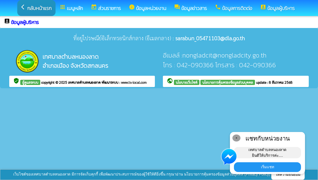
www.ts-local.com (134, 82)
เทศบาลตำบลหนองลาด (85, 82)
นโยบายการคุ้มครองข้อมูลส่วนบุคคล (227, 82)
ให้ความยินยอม (287, 174)
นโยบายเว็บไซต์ (186, 82)
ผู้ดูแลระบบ (30, 82)
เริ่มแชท (267, 167)
